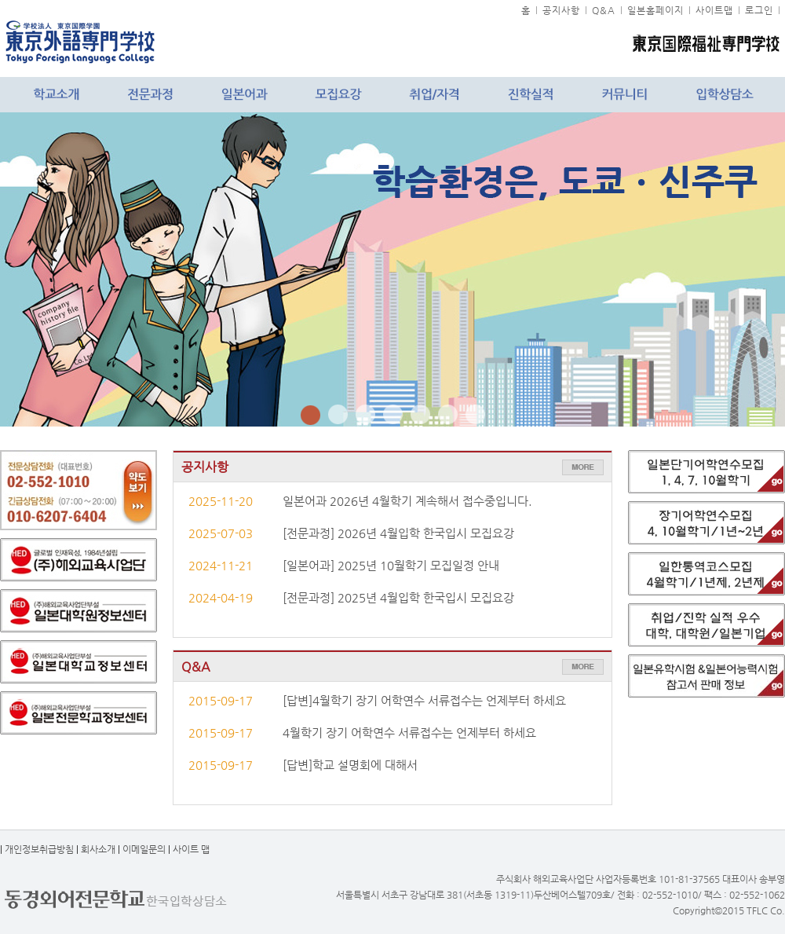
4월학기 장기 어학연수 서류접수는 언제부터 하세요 (409, 733)
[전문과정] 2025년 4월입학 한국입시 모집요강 (398, 598)
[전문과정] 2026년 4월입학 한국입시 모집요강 (398, 533)
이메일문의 (144, 849)
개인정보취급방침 (39, 849)
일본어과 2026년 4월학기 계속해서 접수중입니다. (407, 501)
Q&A (603, 10)
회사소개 (98, 849)
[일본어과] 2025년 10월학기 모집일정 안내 (391, 565)
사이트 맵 (191, 849)
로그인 (759, 10)
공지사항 (561, 10)
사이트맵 (714, 10)
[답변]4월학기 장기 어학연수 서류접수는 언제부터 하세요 (424, 700)
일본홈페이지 (655, 10)
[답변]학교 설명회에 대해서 (350, 765)
